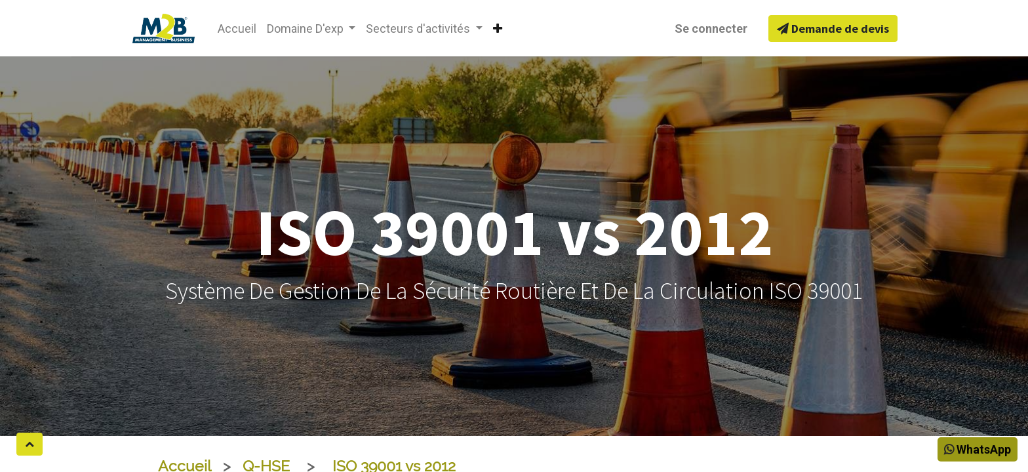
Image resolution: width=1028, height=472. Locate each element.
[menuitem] (237, 28)
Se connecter (711, 28)
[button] (497, 28)
